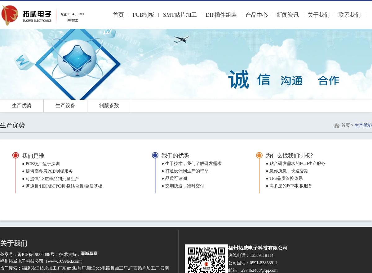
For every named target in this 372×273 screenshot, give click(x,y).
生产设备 (65, 105)
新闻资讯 (288, 15)
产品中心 (257, 15)
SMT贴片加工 (180, 15)
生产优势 (22, 105)
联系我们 (350, 15)
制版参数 (109, 105)
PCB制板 (143, 15)
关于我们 (319, 15)
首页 (118, 15)
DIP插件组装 (221, 15)
